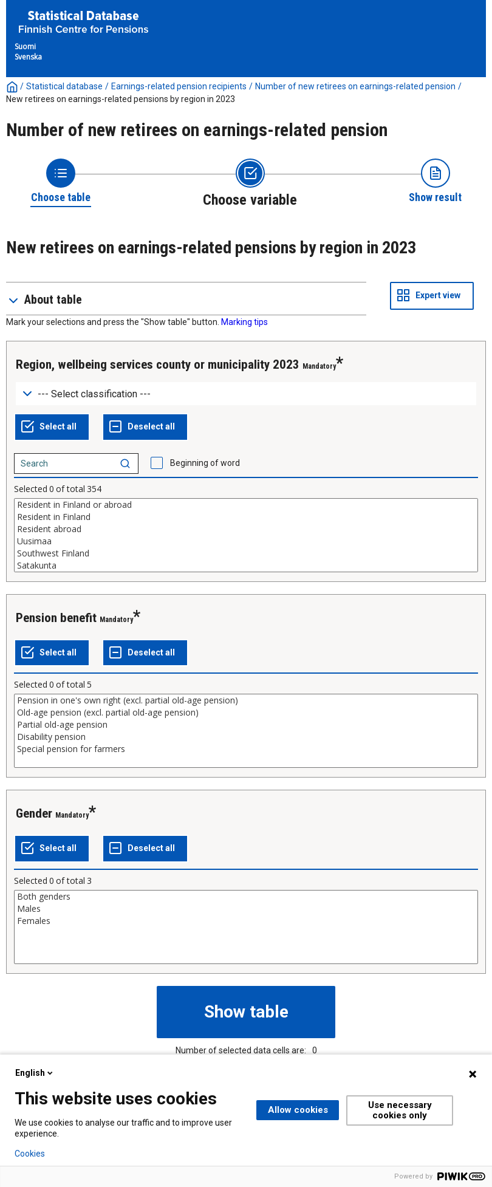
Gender (34, 813)
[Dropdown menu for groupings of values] (246, 394)
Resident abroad (246, 529)
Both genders (246, 897)
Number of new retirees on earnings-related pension (355, 86)
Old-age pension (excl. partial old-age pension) (246, 712)
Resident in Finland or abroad (246, 505)
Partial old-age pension (246, 725)
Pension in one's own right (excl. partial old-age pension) (246, 700)
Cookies (30, 1153)
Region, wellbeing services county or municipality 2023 (157, 364)
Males (246, 909)
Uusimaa (246, 541)
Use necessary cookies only (400, 1110)
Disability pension (246, 737)
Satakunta (246, 565)
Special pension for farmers (246, 749)
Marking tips (244, 322)
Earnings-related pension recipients (179, 86)
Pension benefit (56, 618)
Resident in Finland (246, 517)
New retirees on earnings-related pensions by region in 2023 (120, 99)
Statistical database (64, 86)
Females (246, 921)
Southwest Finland (246, 553)
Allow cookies (298, 1109)
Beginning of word (205, 463)
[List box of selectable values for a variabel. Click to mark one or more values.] (246, 535)
